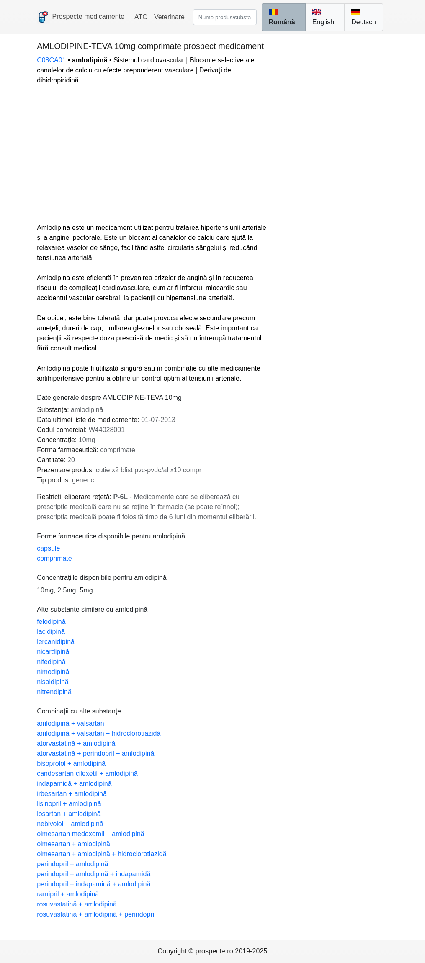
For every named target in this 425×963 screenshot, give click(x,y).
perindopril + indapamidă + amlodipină (93, 884)
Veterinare (169, 17)
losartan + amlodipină (69, 813)
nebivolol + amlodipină (70, 823)
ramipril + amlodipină (68, 894)
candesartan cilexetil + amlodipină (87, 773)
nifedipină (51, 661)
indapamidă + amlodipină (74, 783)
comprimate (54, 558)
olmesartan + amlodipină (73, 843)
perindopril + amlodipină (72, 864)
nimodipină (53, 671)
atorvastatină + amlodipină (76, 743)
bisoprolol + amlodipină (71, 763)
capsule (48, 548)
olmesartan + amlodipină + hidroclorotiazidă (102, 853)
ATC (140, 17)
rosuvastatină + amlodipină (77, 904)
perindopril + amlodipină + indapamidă (93, 874)
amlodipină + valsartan (70, 723)
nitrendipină (54, 691)
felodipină (51, 621)
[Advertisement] (152, 154)
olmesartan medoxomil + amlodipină (90, 833)
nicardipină (53, 651)
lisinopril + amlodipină (69, 803)
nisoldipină (53, 681)
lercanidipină (56, 641)
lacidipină (51, 631)
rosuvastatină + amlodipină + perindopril (96, 914)
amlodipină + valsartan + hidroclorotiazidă (98, 733)
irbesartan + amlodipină (72, 793)
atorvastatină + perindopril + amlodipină (95, 753)
